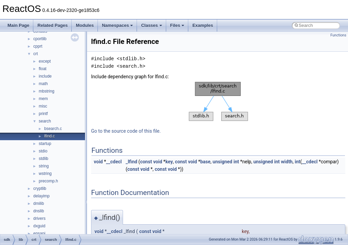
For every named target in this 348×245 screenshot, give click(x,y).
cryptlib (39, 188)
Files (177, 25)
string (44, 166)
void (98, 161)
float (43, 68)
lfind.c (49, 136)
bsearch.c (53, 128)
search (45, 121)
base (205, 161)
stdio (43, 151)
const (146, 161)
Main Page (18, 25)
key (169, 161)
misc (43, 106)
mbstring (46, 91)
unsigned (222, 161)
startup (45, 143)
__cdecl (114, 161)
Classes (151, 25)
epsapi (39, 233)
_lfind (131, 161)
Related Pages (52, 25)
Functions (338, 35)
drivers (39, 218)
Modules (85, 25)
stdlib (43, 158)
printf (43, 113)
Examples (202, 25)
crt (35, 53)
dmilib (38, 203)
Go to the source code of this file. (126, 131)
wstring (45, 173)
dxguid (39, 226)
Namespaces (117, 25)
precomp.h (48, 181)
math (43, 83)
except (45, 61)
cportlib (40, 38)
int (236, 161)
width (287, 161)
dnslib (38, 211)
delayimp (41, 196)
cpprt (37, 46)
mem (43, 98)
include (45, 76)
